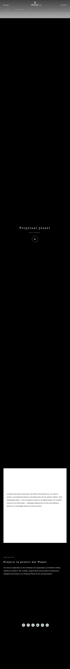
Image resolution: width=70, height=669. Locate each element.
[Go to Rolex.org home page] (35, 3)
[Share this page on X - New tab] (33, 625)
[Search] (63, 5)
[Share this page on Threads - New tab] (23, 625)
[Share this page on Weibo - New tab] (47, 625)
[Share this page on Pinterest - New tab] (42, 625)
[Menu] (6, 5)
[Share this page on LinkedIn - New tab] (37, 625)
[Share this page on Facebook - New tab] (28, 625)
